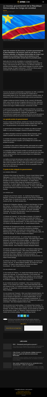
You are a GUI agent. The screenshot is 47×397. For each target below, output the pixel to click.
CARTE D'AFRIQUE (20, 391)
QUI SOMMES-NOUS (19, 392)
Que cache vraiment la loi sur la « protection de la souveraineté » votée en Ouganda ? (27, 364)
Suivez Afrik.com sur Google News (13, 328)
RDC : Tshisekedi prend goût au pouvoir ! (25, 344)
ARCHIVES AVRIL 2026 (20, 393)
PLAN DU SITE (27, 391)
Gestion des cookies (27, 393)
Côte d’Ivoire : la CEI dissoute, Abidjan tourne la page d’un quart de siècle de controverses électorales (27, 354)
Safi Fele (5, 10)
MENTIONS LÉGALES (27, 392)
